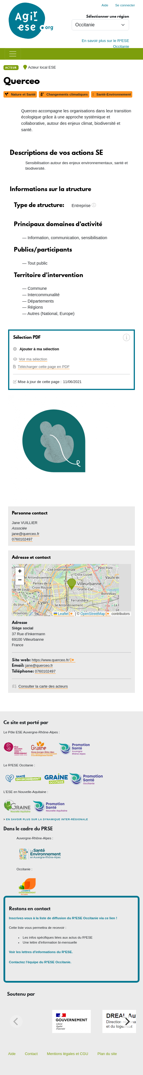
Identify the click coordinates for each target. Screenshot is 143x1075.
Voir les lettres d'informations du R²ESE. (41, 952)
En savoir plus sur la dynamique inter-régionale (47, 819)
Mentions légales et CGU (67, 1054)
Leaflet (61, 614)
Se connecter (125, 5)
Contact (31, 1054)
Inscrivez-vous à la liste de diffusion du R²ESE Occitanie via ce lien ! (63, 918)
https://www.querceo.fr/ (50, 660)
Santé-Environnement (112, 94)
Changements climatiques (64, 94)
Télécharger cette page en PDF (44, 367)
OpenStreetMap (92, 614)
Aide (105, 5)
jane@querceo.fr (25, 534)
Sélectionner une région (107, 16)
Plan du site (107, 1054)
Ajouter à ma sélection (39, 349)
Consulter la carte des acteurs (43, 686)
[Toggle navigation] (13, 54)
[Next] (126, 1021)
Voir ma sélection (33, 359)
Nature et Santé (20, 94)
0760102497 (22, 539)
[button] (71, 584)
